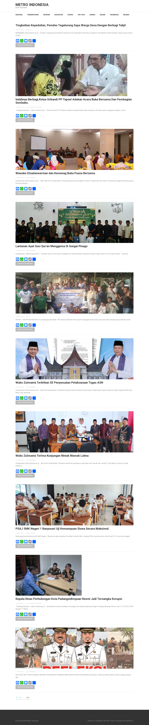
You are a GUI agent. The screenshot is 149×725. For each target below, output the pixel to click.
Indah (28, 316)
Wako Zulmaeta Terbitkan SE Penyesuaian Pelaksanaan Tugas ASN (59, 382)
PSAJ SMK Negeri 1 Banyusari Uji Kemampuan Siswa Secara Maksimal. (62, 528)
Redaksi (126, 15)
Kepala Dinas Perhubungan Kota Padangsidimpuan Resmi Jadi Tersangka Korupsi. (69, 599)
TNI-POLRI (81, 15)
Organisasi (114, 15)
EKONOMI (46, 15)
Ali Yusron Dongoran (33, 107)
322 (28, 697)
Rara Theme (111, 721)
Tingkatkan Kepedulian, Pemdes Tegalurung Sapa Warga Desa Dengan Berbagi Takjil (71, 25)
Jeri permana (30, 177)
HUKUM (70, 15)
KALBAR (102, 15)
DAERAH (92, 15)
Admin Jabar (30, 533)
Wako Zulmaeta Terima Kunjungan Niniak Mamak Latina (52, 455)
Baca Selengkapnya (25, 45)
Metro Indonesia (32, 5)
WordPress (129, 721)
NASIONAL (19, 15)
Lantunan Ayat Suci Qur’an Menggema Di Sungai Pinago (52, 246)
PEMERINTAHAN (33, 15)
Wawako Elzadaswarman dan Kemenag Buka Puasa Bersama (55, 173)
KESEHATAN (59, 15)
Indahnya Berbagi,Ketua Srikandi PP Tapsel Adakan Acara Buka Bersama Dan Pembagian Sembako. (74, 101)
